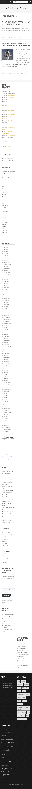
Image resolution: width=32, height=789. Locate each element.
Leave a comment (22, 37)
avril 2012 (6, 351)
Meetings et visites (21, 697)
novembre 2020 (7, 258)
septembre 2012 (7, 346)
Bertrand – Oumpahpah (7, 482)
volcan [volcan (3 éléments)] (10, 778)
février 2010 (6, 401)
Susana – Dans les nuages (7, 518)
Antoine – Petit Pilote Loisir (8, 477)
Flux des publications (7, 683)
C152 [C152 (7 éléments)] (2, 739)
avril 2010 (6, 397)
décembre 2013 (7, 317)
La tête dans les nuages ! (16, 8)
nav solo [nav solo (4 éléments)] (10, 768)
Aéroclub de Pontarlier (7, 537)
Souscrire (6, 595)
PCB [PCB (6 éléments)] (9, 771)
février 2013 (6, 336)
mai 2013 (6, 330)
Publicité (24, 712)
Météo (19, 700)
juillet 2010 (6, 391)
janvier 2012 (6, 355)
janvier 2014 (6, 315)
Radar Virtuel (5, 545)
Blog (27, 687)
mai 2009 (6, 418)
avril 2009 (6, 420)
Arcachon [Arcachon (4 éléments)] (3, 733)
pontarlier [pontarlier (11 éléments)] (6, 775)
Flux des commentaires (8, 685)
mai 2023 (6, 251)
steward (10, 234)
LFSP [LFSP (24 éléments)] (8, 761)
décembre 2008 (7, 427)
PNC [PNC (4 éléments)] (2, 774)
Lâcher (9, 99)
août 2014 (6, 302)
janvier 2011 (6, 380)
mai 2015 (6, 289)
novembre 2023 (7, 249)
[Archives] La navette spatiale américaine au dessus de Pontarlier (16, 44)
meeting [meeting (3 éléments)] (2, 765)
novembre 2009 (7, 408)
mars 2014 (6, 310)
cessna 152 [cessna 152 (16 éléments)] (8, 739)
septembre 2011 (7, 363)
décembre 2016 (7, 272)
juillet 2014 (6, 304)
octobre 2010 (6, 387)
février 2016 (6, 281)
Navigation (24, 700)
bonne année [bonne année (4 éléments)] (9, 735)
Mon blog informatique (7, 560)
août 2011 (6, 366)
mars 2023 (6, 253)
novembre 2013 (7, 319)
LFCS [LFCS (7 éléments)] (2, 758)
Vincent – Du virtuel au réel (8, 522)
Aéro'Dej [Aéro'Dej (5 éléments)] (11, 733)
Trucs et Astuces (21, 715)
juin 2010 (6, 393)
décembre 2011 (7, 357)
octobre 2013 (6, 321)
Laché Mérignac (11, 135)
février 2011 (6, 378)
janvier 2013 (6, 338)
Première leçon (11, 95)
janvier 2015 (6, 294)
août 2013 (6, 325)
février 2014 (6, 313)
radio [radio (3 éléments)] (11, 774)
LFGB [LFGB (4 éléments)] (6, 758)
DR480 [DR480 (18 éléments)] (11, 743)
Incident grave (11, 142)
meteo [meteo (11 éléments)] (6, 765)
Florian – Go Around (6, 496)
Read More (14, 66)
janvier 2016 (6, 283)
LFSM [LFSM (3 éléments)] (4, 761)
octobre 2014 (6, 300)
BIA (23, 687)
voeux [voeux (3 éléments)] (6, 778)
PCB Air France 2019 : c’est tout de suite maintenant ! (23, 654)
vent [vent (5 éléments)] (13, 774)
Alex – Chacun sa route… (7, 475)
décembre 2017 (7, 268)
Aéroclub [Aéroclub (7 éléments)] (3, 735)
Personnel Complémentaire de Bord (23, 708)
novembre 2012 (7, 342)
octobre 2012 (6, 344)
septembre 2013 (7, 323)
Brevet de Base (11, 114)
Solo (29, 712)
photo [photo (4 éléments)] (12, 771)
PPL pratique (11, 120)
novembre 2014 (7, 298)
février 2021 (6, 256)
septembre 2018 (7, 264)
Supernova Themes (18, 784)
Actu (19, 681)
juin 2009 (6, 416)
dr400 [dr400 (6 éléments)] (2, 743)
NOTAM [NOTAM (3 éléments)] (6, 771)
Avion (19, 687)
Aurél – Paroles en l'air (7, 480)
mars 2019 (6, 260)
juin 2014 (6, 306)
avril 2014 (6, 308)
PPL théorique (11, 97)
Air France (26, 684)
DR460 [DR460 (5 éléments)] (6, 743)
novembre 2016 (7, 275)
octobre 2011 (6, 361)
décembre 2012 (7, 340)
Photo (19, 712)
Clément (5, 37)
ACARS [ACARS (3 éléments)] (2, 730)
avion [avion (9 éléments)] (7, 733)
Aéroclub (23, 681)
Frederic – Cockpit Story (7, 501)
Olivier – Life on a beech (7, 513)
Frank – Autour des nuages (8, 499)
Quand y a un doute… (9, 621)
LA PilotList (4, 543)
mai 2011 (6, 372)
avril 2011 (6, 374)
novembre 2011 (7, 359)
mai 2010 (6, 395)
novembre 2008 (7, 429)
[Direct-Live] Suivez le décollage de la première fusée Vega (16, 23)
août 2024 (6, 247)
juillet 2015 (6, 287)
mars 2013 (6, 334)
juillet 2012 (6, 349)
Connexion (5, 681)
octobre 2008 (6, 431)
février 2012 (6, 353)
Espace (23, 691)
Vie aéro (19, 719)
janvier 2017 (6, 270)
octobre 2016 (6, 277)
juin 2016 (6, 279)
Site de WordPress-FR (8, 687)
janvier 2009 (6, 425)
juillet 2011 (6, 368)
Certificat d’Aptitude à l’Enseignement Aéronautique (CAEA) (8, 617)
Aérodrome (20, 684)
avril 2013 (6, 332)
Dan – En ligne (5, 484)
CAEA (9, 146)
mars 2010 (6, 399)
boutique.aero (5, 539)
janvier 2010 (6, 404)
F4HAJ (3, 555)
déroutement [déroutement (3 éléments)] (3, 746)
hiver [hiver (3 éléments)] (8, 754)
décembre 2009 (7, 406)
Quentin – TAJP (5, 516)
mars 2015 (6, 291)
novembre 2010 (7, 385)
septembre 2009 (7, 412)
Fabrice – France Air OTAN (8, 490)
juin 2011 (6, 370)
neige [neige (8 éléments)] (2, 771)
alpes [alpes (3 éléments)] (11, 730)
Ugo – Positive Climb (7, 520)
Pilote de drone (11, 144)
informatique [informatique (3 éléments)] (11, 754)
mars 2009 (6, 423)
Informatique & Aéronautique (23, 694)
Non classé (20, 704)
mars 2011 (6, 376)
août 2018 (6, 266)
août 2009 (6, 414)
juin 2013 (6, 327)
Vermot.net (4, 562)
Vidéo (27, 715)
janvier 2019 (6, 262)
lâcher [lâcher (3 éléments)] (13, 761)
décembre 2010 (7, 382)
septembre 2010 (7, 389)
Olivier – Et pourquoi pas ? (8, 511)
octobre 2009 (6, 410)
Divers (19, 691)
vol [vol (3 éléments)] (8, 778)
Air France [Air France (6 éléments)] (7, 730)
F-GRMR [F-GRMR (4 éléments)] (6, 750)
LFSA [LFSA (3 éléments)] (2, 761)
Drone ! (5, 627)
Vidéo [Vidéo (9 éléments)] (3, 778)
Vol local (25, 719)
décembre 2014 (7, 296)
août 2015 (6, 285)
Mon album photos (6, 558)
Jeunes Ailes (4, 541)
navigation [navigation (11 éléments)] (4, 768)
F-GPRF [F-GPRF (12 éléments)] (9, 746)
